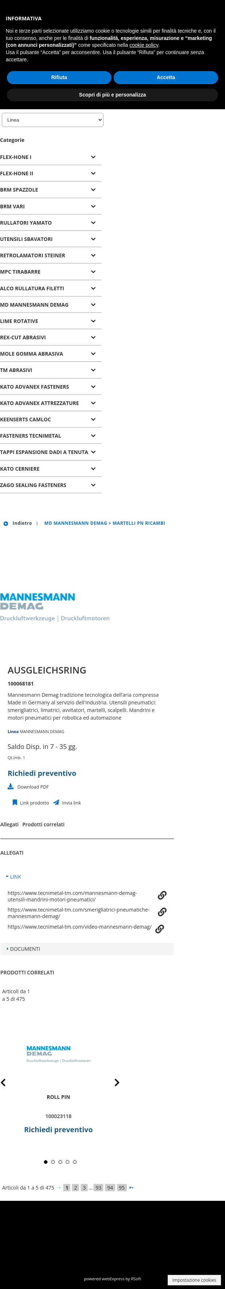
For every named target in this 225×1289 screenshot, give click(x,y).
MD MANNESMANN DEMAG (34, 304)
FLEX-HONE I (16, 157)
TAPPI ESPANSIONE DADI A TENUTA (44, 452)
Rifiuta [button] (59, 77)
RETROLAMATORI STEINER (32, 255)
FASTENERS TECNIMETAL (30, 435)
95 (122, 1187)
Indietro (17, 523)
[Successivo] (131, 1187)
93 (98, 1187)
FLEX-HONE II (16, 173)
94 (110, 1187)
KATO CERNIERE (20, 468)
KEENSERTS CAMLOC (25, 419)
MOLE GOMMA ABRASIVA (31, 353)
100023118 (58, 1116)
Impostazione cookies (194, 1280)
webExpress (113, 1278)
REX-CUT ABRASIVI (23, 337)
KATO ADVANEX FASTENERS (34, 386)
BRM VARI (12, 206)
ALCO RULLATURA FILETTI (32, 288)
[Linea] (52, 120)
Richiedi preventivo (42, 773)
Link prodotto (34, 803)
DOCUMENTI (25, 948)
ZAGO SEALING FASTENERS (33, 485)
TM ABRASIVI (16, 370)
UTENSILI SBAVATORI (26, 239)
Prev (9, 1083)
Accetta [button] (166, 77)
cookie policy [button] (144, 45)
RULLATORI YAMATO (26, 222)
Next (111, 1083)
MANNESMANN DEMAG (42, 731)
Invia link (71, 803)
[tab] (51, 157)
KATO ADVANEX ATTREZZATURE (39, 403)
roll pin (58, 1096)
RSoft (136, 1278)
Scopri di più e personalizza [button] (112, 95)
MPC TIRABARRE (20, 271)
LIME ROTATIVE (19, 321)
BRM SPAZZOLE (19, 189)
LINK (15, 876)
